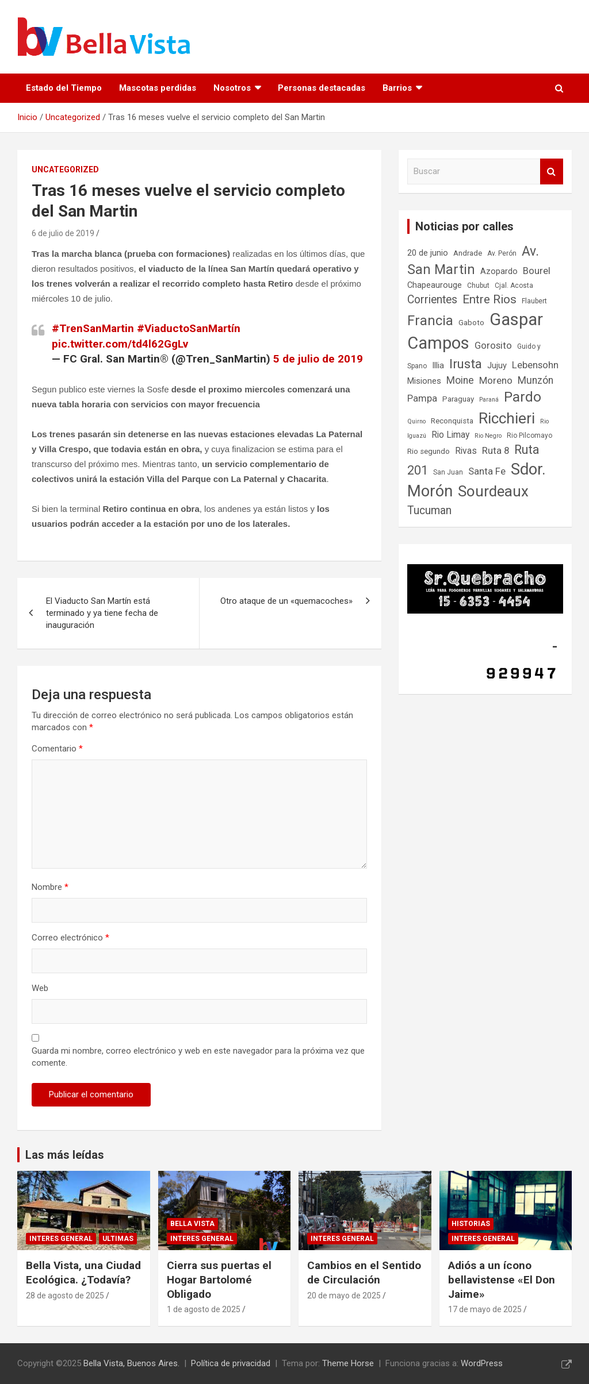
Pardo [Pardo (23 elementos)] (522, 396)
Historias (471, 1224)
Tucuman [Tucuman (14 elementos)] (429, 510)
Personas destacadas (321, 88)
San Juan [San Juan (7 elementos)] (448, 472)
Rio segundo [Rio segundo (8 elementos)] (428, 451)
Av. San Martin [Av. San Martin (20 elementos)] (473, 260)
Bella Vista (192, 1224)
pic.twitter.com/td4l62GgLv (120, 343)
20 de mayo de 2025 (344, 1295)
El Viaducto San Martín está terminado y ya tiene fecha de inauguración (102, 613)
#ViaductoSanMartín (188, 328)
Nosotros (232, 88)
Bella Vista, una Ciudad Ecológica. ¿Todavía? (83, 1272)
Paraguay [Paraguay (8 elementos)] (458, 399)
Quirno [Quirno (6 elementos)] (416, 421)
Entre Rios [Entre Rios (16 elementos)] (489, 299)
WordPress (482, 1363)
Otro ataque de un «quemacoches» (286, 601)
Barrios (397, 88)
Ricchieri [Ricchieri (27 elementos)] (507, 418)
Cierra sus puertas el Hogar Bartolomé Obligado (219, 1279)
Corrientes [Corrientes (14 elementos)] (432, 299)
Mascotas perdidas (157, 88)
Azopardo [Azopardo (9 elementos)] (499, 271)
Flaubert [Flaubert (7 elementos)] (534, 301)
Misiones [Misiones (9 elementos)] (424, 381)
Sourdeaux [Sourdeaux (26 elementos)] (493, 491)
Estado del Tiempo (64, 88)
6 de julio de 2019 (63, 233)
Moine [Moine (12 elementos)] (460, 380)
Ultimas (117, 1239)
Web (40, 988)
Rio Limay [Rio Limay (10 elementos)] (450, 434)
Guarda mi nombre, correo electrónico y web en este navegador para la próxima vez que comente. (198, 1057)
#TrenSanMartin (93, 328)
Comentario (57, 748)
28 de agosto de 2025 (65, 1295)
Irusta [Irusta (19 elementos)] (465, 363)
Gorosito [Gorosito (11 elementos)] (493, 345)
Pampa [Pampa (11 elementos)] (422, 398)
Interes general (61, 1239)
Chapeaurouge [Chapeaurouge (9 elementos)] (434, 285)
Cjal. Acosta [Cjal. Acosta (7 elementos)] (514, 286)
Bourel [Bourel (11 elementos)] (536, 270)
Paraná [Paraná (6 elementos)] (489, 399)
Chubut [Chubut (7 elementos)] (478, 286)
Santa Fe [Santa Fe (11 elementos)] (487, 471)
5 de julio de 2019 (318, 358)
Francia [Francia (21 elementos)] (430, 321)
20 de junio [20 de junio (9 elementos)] (427, 253)
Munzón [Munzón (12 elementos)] (535, 380)
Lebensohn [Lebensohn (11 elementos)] (535, 365)
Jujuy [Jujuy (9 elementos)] (497, 365)
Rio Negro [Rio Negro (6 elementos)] (488, 436)
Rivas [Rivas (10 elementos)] (466, 450)
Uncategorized (65, 169)
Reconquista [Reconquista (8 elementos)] (452, 421)
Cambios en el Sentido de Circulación (364, 1272)
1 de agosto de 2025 (203, 1309)
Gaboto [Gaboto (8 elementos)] (471, 322)
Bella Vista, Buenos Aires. (131, 1363)
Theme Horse (348, 1363)
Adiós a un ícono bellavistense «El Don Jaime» (501, 1279)
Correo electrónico (70, 937)
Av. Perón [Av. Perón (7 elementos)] (502, 253)
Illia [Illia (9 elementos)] (438, 365)
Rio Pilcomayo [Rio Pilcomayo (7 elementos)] (529, 435)
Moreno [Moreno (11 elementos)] (495, 380)
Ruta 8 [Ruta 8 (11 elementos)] (495, 450)
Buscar (551, 171)
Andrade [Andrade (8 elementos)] (467, 253)
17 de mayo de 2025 (485, 1309)
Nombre (50, 887)
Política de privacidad (230, 1363)
